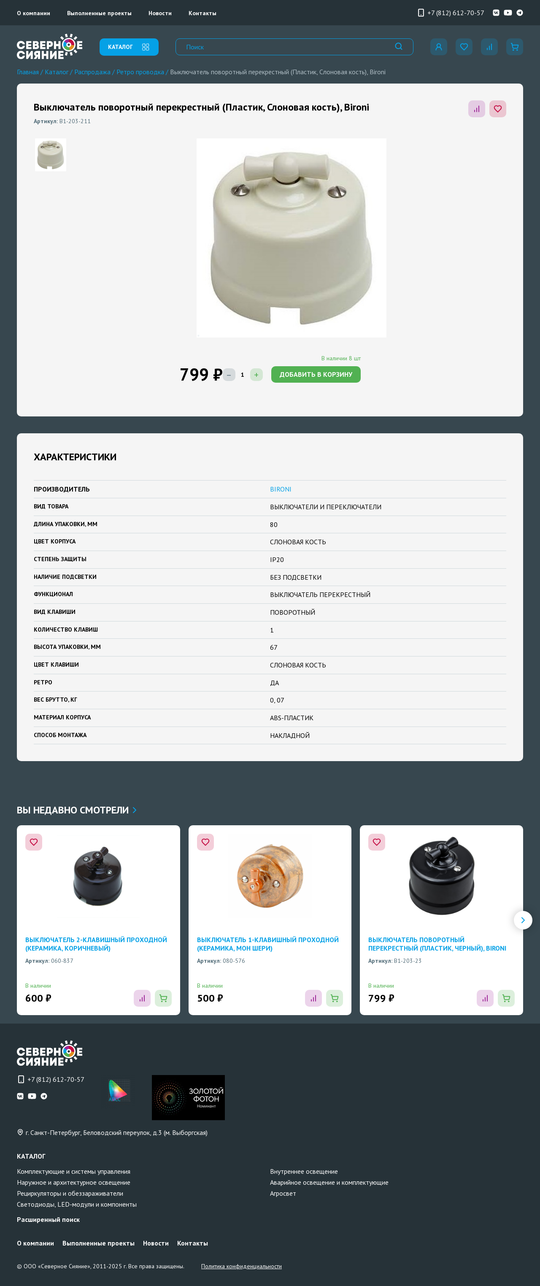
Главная (28, 72)
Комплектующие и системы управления (73, 1171)
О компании (33, 13)
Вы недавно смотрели (76, 809)
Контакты (202, 13)
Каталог (56, 72)
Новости (160, 13)
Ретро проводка (140, 72)
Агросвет (283, 1193)
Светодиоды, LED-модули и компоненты (77, 1204)
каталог (129, 47)
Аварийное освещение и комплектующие (329, 1182)
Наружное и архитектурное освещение (73, 1182)
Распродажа (92, 72)
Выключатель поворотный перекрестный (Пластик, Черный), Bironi (437, 944)
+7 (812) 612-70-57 (450, 12)
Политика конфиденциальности (241, 1266)
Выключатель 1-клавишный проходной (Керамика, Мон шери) (268, 944)
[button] (523, 920)
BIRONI (281, 489)
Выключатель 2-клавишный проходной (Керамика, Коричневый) (96, 944)
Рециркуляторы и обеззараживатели (70, 1193)
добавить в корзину (316, 374)
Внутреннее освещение (304, 1171)
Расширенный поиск (48, 1219)
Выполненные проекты (99, 13)
